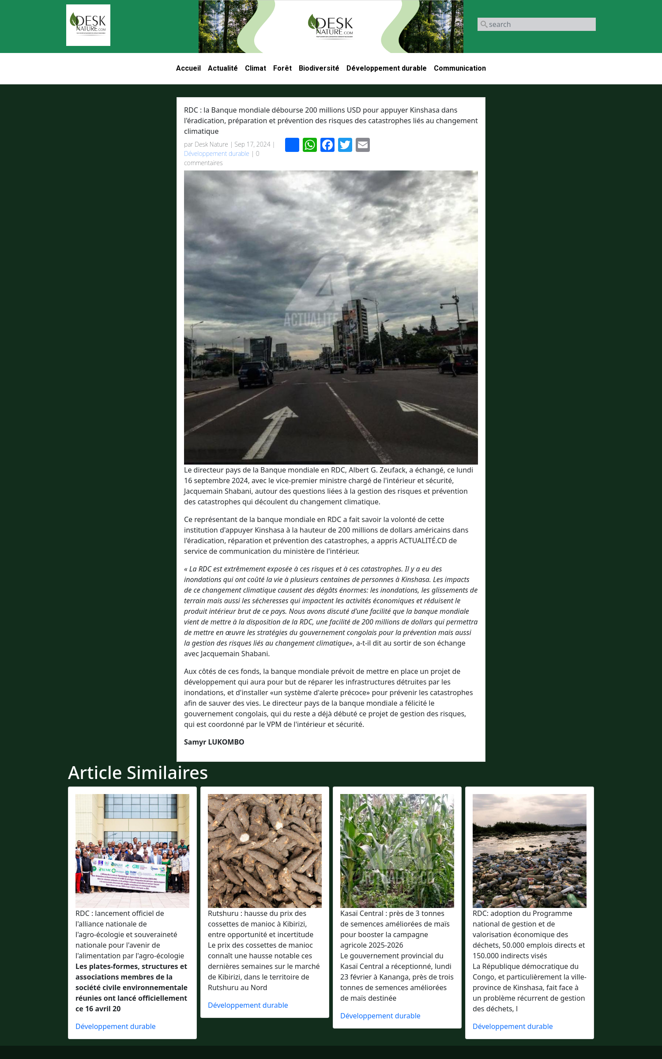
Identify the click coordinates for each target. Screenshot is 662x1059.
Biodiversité (319, 68)
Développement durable (386, 68)
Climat (255, 68)
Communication (460, 68)
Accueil (188, 68)
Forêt (282, 68)
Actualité (223, 68)
